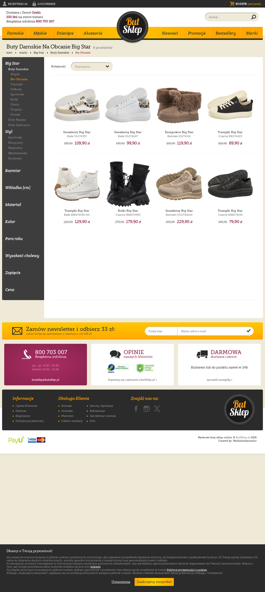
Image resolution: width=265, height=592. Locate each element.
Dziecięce (65, 33)
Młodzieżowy (17, 153)
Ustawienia (120, 582)
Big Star (41, 52)
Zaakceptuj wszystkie (154, 582)
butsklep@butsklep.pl (45, 518)
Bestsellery (226, 33)
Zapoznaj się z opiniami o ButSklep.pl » (132, 518)
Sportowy (15, 137)
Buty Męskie (17, 119)
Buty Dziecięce (19, 124)
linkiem (95, 566)
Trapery (16, 109)
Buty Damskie (62, 52)
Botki (14, 99)
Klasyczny (15, 142)
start (11, 52)
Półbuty (16, 89)
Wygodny (15, 147)
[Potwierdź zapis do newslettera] (248, 469)
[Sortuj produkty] (92, 66)
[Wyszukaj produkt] (253, 17)
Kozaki (15, 114)
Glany (14, 104)
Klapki (15, 74)
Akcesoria (93, 33)
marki (25, 52)
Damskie (15, 33)
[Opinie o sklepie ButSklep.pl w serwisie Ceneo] (145, 507)
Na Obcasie (19, 79)
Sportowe (17, 94)
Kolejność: (59, 66)
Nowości (170, 33)
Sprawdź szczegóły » (219, 518)
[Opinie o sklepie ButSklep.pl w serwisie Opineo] (118, 507)
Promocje (197, 33)
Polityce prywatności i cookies (187, 569)
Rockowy (15, 158)
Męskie (40, 33)
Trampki (16, 84)
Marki (252, 33)
